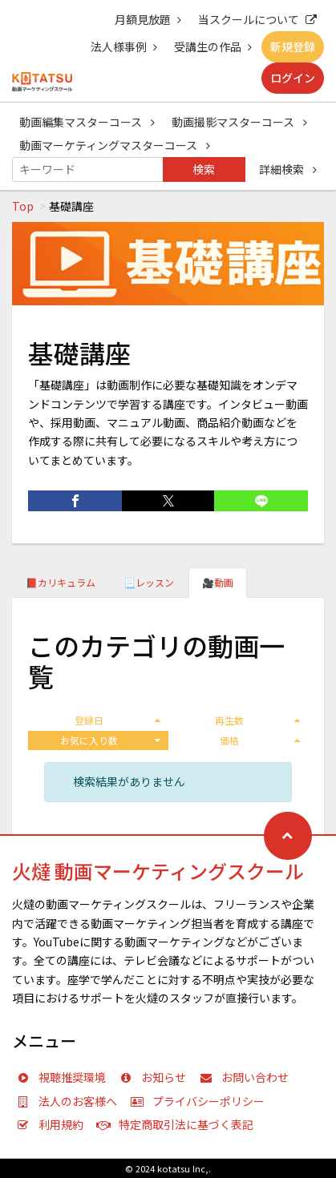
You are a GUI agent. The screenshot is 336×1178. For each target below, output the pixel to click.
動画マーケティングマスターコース (114, 145)
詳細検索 (288, 169)
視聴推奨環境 (65, 1077)
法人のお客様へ (70, 1101)
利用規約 (53, 1124)
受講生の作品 (213, 46)
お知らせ (156, 1077)
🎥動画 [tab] (217, 582)
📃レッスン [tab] (148, 582)
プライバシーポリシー (201, 1101)
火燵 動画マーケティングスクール (158, 871)
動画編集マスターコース (87, 122)
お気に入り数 (110, 740)
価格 (260, 740)
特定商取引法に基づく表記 (178, 1124)
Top (23, 206)
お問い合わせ (248, 1077)
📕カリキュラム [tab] (60, 582)
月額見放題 (148, 19)
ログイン (292, 78)
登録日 (117, 720)
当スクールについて (257, 19)
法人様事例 (124, 46)
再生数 (257, 720)
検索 (203, 169)
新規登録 (292, 46)
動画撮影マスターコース (239, 122)
